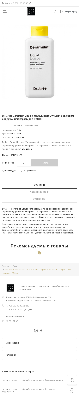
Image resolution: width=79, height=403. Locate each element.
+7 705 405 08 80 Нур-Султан (19, 310)
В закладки (10, 171)
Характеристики (39, 192)
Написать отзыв (31, 125)
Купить (45, 163)
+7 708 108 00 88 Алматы (17, 306)
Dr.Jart (19, 130)
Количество (8, 163)
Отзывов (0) (39, 199)
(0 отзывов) (17, 125)
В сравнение (30, 171)
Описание (39, 185)
